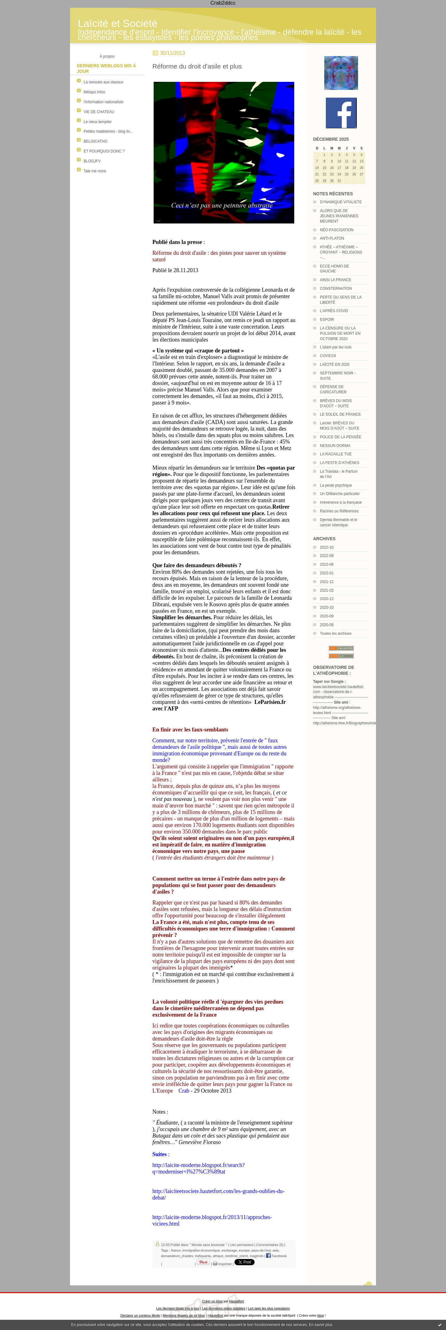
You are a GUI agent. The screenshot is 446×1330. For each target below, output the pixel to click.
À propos (107, 56)
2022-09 (327, 556)
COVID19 (328, 356)
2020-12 (327, 599)
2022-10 (327, 547)
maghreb (256, 1256)
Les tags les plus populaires (269, 1308)
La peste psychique (336, 485)
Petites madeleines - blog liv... (108, 131)
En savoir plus (320, 1325)
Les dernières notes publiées (223, 1308)
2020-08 (327, 625)
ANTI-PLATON (332, 238)
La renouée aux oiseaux (103, 82)
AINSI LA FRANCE (335, 280)
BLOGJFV (92, 161)
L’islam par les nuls (335, 347)
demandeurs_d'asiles (177, 1256)
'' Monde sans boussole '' (208, 1245)
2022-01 (327, 573)
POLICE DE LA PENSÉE (340, 437)
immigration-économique (201, 1250)
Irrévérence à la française (341, 502)
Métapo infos (94, 92)
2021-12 (327, 582)
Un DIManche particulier (340, 494)
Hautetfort (236, 1301)
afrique (218, 1256)
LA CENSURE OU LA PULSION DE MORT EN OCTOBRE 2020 (340, 333)
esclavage (229, 1250)
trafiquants (203, 1256)
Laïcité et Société (118, 23)
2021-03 (327, 590)
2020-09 (327, 616)
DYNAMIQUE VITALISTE (341, 202)
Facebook (276, 1256)
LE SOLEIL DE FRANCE (340, 414)
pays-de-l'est (261, 1250)
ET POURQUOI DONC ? (104, 151)
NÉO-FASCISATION (336, 230)
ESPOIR (327, 319)
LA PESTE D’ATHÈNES (339, 463)
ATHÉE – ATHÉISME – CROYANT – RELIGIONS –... (341, 252)
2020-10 (327, 607)
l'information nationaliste (103, 102)
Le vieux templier (98, 122)
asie (276, 1250)
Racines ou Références (339, 511)
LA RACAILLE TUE (336, 454)
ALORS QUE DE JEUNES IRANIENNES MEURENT (339, 216)
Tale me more (95, 171)
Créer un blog (212, 1301)
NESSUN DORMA (335, 446)
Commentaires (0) (269, 1245)
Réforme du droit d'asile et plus (197, 66)
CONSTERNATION (336, 288)
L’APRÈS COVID (334, 311)
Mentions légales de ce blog (183, 1315)
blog (320, 1315)
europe (244, 1250)
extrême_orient (236, 1256)
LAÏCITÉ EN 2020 (334, 364)
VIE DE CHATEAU (99, 112)
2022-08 (327, 564)
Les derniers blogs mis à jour (177, 1308)
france (176, 1250)
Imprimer (222, 1264)
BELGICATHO (95, 141)
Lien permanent (241, 1245)
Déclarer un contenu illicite (140, 1315)
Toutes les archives (336, 633)
